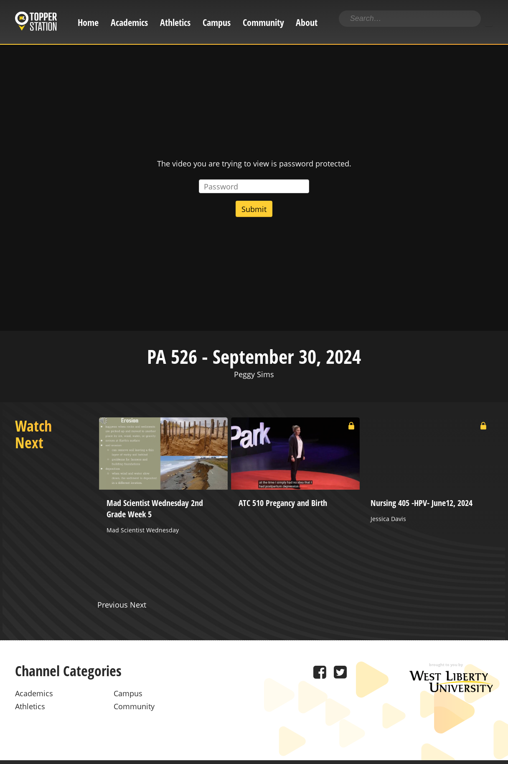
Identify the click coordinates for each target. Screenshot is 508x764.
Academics (129, 22)
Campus (217, 22)
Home (88, 22)
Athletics (175, 22)
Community (263, 22)
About (307, 22)
